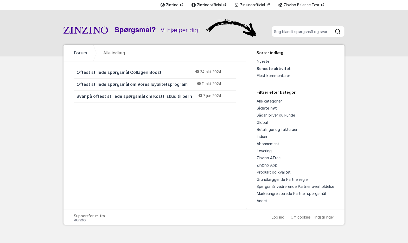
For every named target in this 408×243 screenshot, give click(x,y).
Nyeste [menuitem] (263, 61)
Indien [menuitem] (262, 136)
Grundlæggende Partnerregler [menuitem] (283, 179)
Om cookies (301, 217)
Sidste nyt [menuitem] (267, 108)
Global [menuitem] (262, 122)
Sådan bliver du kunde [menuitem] (276, 115)
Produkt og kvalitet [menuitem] (274, 172)
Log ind (278, 217)
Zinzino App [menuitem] (267, 165)
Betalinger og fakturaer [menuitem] (277, 129)
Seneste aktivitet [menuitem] (274, 68)
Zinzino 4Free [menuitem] (268, 158)
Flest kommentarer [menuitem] (273, 75)
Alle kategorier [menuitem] (269, 101)
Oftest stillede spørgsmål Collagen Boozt (156, 72)
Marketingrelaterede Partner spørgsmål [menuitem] (291, 193)
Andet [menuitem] (262, 201)
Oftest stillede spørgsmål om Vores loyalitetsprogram (156, 84)
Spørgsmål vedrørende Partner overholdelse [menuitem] (295, 186)
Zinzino (170, 5)
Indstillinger (324, 217)
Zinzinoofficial (207, 5)
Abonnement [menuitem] (268, 144)
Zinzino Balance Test (299, 5)
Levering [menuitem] (264, 151)
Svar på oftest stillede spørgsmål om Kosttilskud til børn (156, 96)
